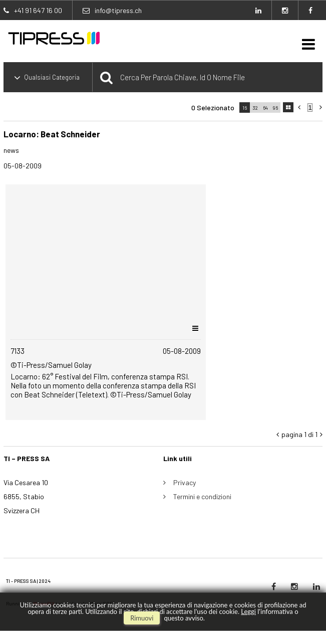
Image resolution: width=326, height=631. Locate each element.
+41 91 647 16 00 (38, 10)
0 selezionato (212, 107)
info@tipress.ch (118, 10)
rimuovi (141, 618)
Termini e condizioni (202, 496)
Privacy (184, 482)
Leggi (248, 611)
